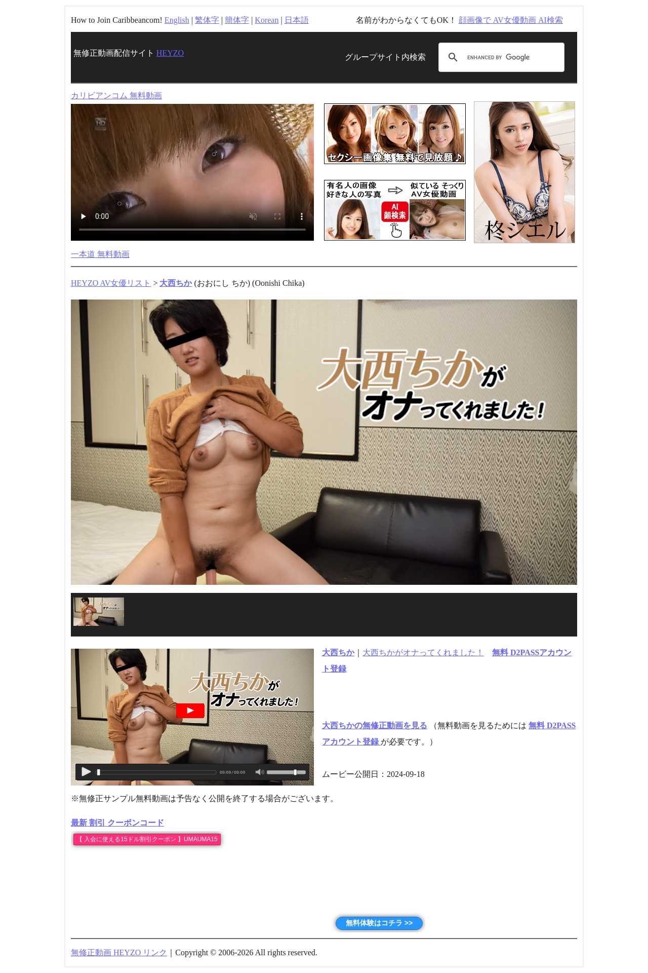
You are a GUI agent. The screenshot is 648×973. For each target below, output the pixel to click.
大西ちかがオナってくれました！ (423, 652)
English (177, 20)
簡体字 (237, 20)
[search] (500, 57)
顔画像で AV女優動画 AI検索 (511, 20)
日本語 (297, 20)
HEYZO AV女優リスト (111, 283)
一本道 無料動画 (100, 254)
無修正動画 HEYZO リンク (119, 952)
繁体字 (207, 20)
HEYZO (170, 53)
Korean (266, 20)
